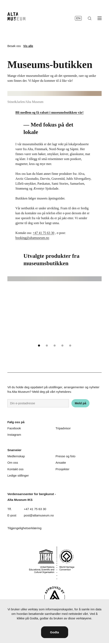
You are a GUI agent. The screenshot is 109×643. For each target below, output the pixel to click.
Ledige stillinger (18, 475)
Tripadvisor (63, 428)
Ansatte (61, 462)
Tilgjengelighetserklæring (24, 528)
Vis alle (28, 46)
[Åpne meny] (100, 18)
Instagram (14, 434)
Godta (54, 632)
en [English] (78, 18)
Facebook (14, 428)
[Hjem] (16, 16)
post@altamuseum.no (39, 515)
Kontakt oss (15, 469)
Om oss (12, 462)
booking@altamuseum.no (32, 238)
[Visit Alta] (54, 597)
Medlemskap (16, 456)
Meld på (80, 403)
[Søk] (89, 18)
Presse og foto (66, 456)
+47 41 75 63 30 (43, 233)
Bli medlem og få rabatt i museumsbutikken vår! (49, 112)
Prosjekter (63, 469)
